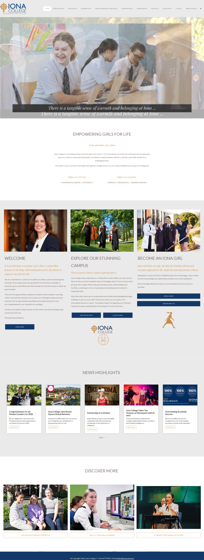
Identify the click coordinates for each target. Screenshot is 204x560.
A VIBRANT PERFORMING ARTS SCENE (168, 535)
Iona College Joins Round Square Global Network (60, 412)
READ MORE (14, 427)
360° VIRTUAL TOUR (86, 315)
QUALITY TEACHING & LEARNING (102, 535)
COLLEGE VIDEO (118, 315)
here (185, 275)
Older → (102, 437)
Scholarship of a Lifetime (98, 413)
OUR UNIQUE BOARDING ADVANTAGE (35, 535)
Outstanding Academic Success (176, 412)
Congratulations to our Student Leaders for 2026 (21, 412)
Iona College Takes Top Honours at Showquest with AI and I (140, 413)
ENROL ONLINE (169, 296)
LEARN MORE (20, 327)
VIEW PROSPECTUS (169, 303)
